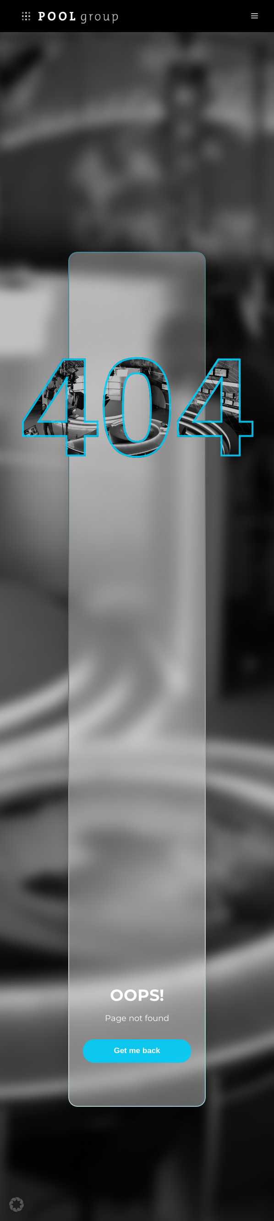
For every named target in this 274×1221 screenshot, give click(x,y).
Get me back (137, 1050)
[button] (16, 1204)
